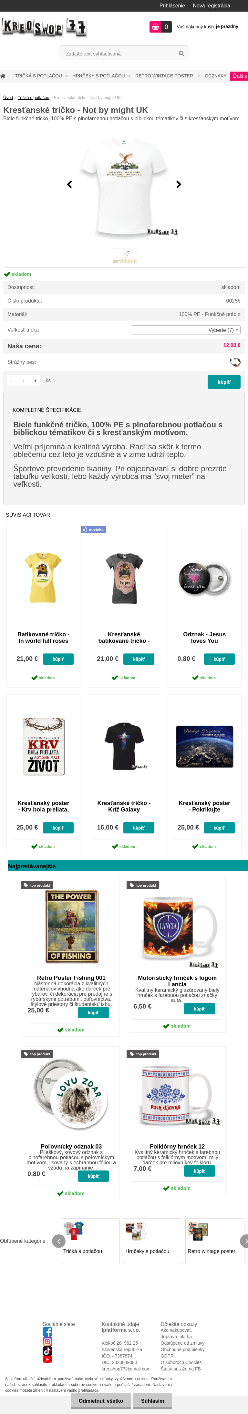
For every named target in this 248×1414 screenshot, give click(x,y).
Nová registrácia (211, 5)
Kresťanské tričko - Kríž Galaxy (124, 806)
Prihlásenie (172, 5)
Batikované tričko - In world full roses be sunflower (43, 641)
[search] (181, 53)
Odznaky (216, 75)
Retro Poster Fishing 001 (71, 978)
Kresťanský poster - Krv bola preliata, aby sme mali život (43, 809)
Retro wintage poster (164, 75)
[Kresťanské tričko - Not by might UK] (124, 184)
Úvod (8, 97)
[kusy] (23, 380)
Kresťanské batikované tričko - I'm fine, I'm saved (124, 641)
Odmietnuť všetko (100, 1401)
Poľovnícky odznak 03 (71, 1146)
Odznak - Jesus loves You (204, 637)
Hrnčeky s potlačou (98, 75)
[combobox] (186, 329)
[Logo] (44, 28)
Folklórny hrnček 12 (177, 1146)
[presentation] (69, 185)
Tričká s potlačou (38, 75)
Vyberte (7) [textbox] (221, 330)
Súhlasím (152, 1401)
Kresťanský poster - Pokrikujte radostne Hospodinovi (204, 813)
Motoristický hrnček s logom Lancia (177, 981)
